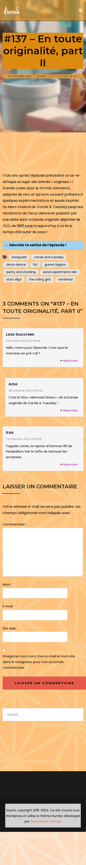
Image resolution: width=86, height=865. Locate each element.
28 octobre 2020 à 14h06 (23, 341)
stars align (14, 279)
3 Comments (65, 76)
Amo (12, 384)
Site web (9, 628)
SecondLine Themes (45, 821)
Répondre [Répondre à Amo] (70, 410)
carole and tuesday (49, 257)
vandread (65, 279)
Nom (8, 584)
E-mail (9, 606)
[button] (43, 245)
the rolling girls (40, 279)
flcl (35, 264)
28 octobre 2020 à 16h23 (25, 390)
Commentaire (15, 524)
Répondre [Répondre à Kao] (70, 464)
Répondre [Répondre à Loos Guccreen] (70, 361)
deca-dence (16, 264)
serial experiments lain (60, 272)
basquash (19, 257)
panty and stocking (21, 272)
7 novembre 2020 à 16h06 (24, 439)
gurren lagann (55, 264)
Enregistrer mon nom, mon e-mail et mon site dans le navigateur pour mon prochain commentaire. (39, 662)
